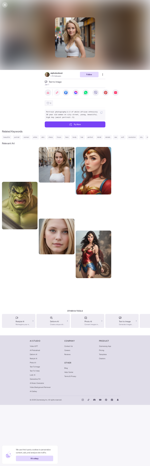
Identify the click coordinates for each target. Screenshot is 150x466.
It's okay (34, 458)
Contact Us (68, 407)
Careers (67, 411)
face (67, 137)
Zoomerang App (105, 407)
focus (59, 137)
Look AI (32, 436)
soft (122, 137)
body (74, 137)
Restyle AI (33, 420)
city (141, 137)
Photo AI (33, 424)
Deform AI (33, 415)
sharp (51, 137)
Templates (103, 415)
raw (115, 137)
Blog (66, 429)
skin (43, 137)
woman (26, 137)
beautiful (6, 137)
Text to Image (35, 428)
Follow (89, 74)
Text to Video (35, 432)
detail (99, 137)
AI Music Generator (37, 444)
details (107, 137)
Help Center (68, 433)
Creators (102, 420)
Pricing (101, 411)
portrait (17, 137)
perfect (90, 137)
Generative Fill (35, 440)
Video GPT (34, 407)
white (35, 137)
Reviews (67, 415)
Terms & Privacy (70, 437)
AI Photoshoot (35, 411)
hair (82, 137)
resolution (132, 137)
